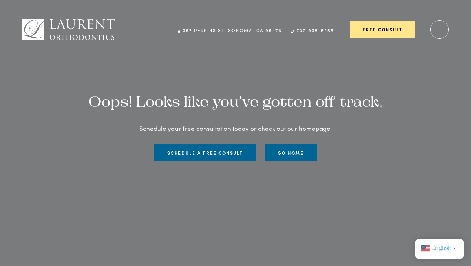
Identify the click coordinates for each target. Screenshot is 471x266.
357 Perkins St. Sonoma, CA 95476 (230, 30)
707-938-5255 (312, 30)
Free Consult (382, 30)
